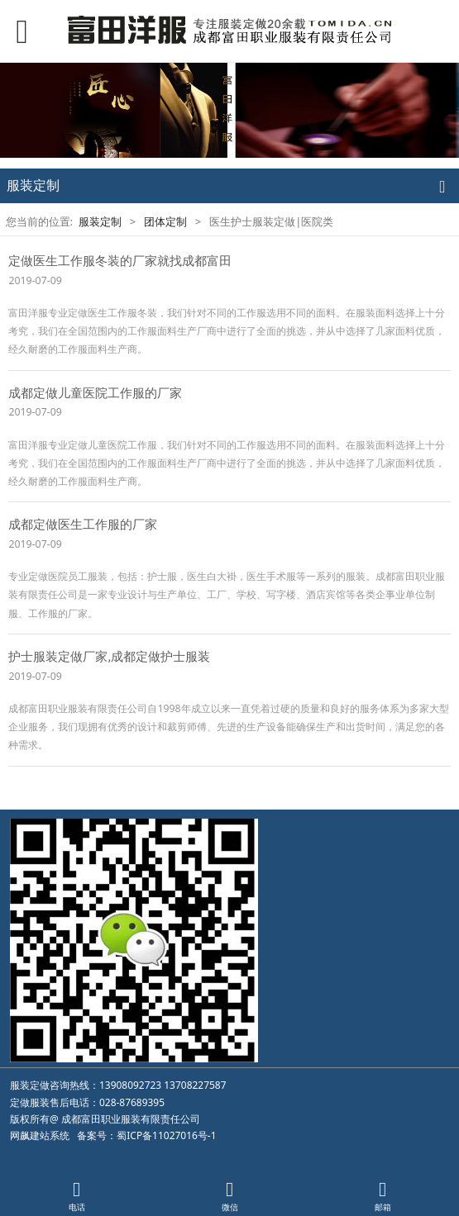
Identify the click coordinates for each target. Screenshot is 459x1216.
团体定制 (165, 221)
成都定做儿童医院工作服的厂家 (95, 392)
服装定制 (100, 221)
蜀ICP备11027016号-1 (166, 1135)
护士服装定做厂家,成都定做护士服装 (109, 656)
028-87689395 (132, 1102)
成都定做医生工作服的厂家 (82, 523)
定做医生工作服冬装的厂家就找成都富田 (120, 260)
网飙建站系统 (39, 1135)
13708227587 (195, 1085)
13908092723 (130, 1085)
